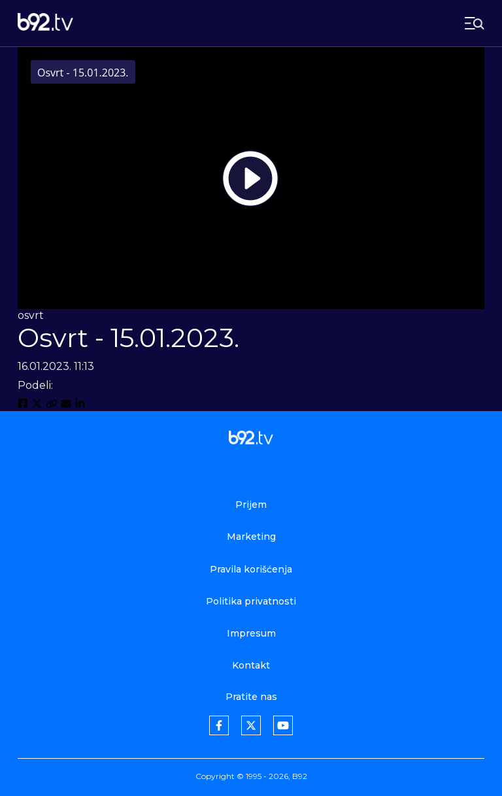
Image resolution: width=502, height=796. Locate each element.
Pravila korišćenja (251, 569)
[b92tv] (45, 23)
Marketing (251, 536)
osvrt (31, 315)
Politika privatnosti (251, 601)
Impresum (251, 633)
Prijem (251, 504)
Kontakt (251, 665)
